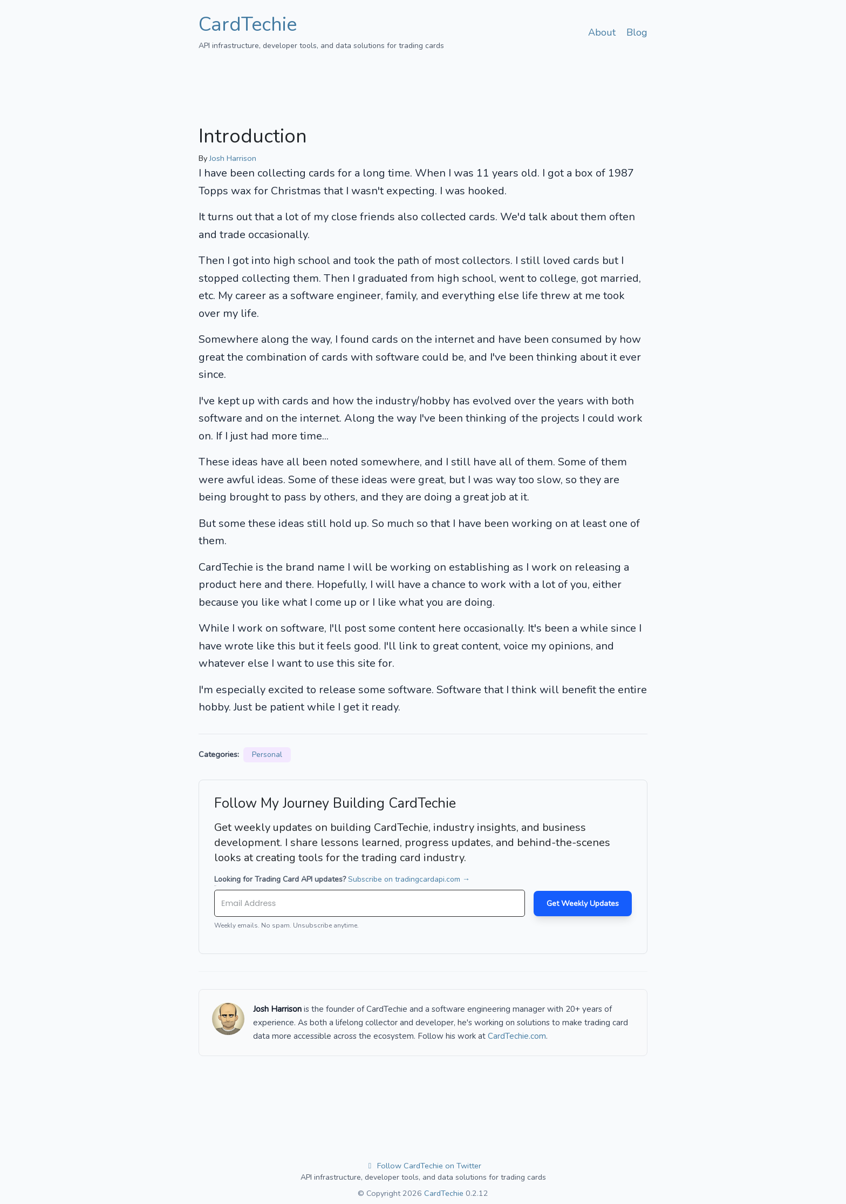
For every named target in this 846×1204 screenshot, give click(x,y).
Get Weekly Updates (583, 903)
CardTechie (248, 24)
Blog (636, 32)
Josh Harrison (232, 158)
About (602, 32)
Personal (267, 754)
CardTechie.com (517, 1036)
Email (215, 885)
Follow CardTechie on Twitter (423, 1165)
